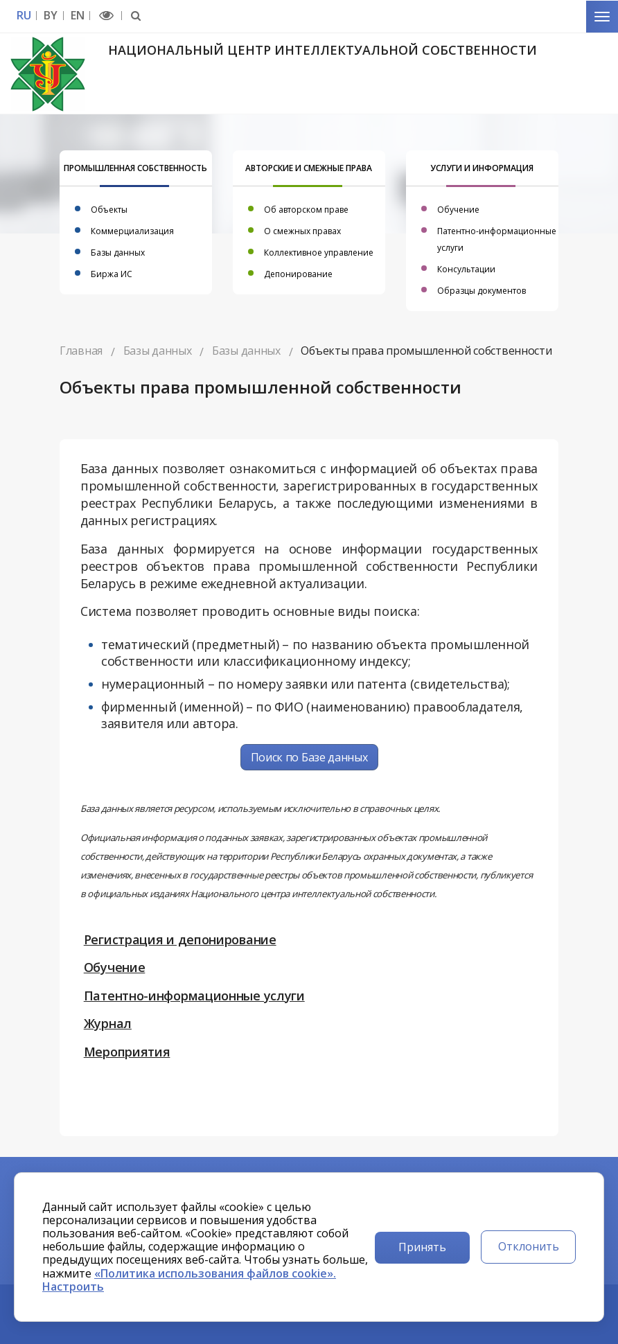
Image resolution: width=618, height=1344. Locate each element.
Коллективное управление (318, 252)
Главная (81, 350)
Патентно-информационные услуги (194, 995)
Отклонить (528, 1246)
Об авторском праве (306, 209)
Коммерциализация (132, 231)
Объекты (109, 209)
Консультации (466, 269)
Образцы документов (481, 291)
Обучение (458, 209)
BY (50, 15)
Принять (422, 1247)
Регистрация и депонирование (180, 939)
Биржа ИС (111, 274)
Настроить (73, 1286)
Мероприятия (127, 1051)
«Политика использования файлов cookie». (215, 1273)
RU (23, 15)
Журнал (108, 1023)
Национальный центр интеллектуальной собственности (322, 50)
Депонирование (298, 274)
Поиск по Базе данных (309, 757)
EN (77, 15)
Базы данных (118, 252)
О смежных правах (302, 231)
